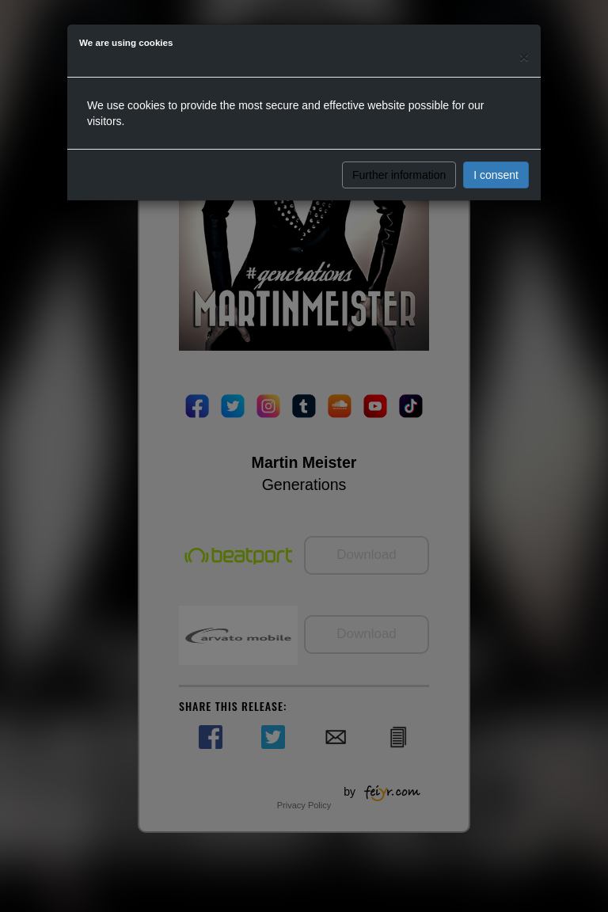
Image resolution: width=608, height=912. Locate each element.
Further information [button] (399, 175)
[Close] (524, 56)
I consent (496, 175)
